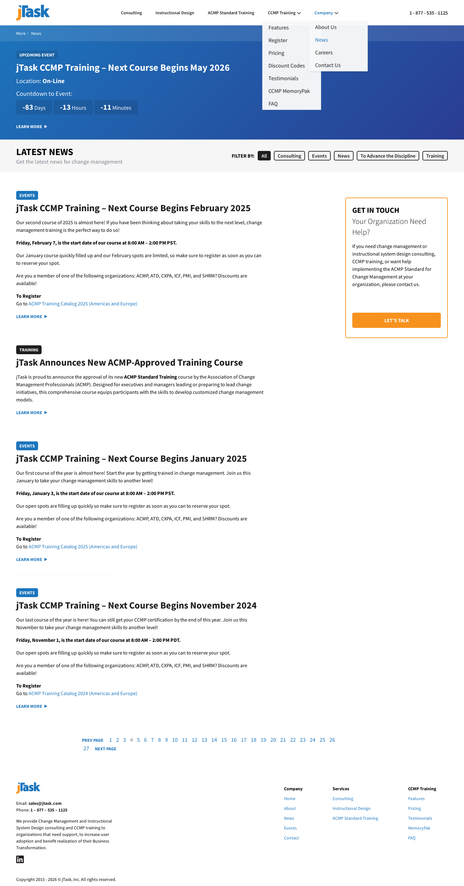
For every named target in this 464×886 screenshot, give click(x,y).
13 (204, 739)
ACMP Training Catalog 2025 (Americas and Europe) (83, 303)
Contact (291, 838)
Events (319, 156)
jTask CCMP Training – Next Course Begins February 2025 (133, 208)
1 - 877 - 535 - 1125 (428, 13)
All (264, 156)
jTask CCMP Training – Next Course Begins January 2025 (131, 458)
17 (244, 739)
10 (175, 739)
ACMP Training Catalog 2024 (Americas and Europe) (83, 693)
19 (263, 739)
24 (312, 739)
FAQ (411, 838)
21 (283, 739)
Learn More (31, 126)
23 (303, 739)
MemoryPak (419, 828)
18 (253, 739)
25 (322, 739)
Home (289, 798)
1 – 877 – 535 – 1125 (48, 810)
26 (332, 739)
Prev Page (92, 740)
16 (234, 739)
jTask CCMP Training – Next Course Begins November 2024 (136, 605)
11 (185, 739)
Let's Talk (396, 320)
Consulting (131, 13)
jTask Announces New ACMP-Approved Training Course (129, 362)
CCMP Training (281, 13)
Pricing (414, 808)
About (290, 808)
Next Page (105, 749)
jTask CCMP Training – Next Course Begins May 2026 (123, 67)
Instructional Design (175, 13)
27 (86, 748)
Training (435, 156)
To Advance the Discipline (388, 156)
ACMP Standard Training (231, 13)
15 (224, 739)
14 (214, 739)
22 (293, 739)
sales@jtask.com (45, 803)
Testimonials (420, 818)
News (344, 156)
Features (416, 798)
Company (324, 13)
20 (273, 739)
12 (194, 739)
